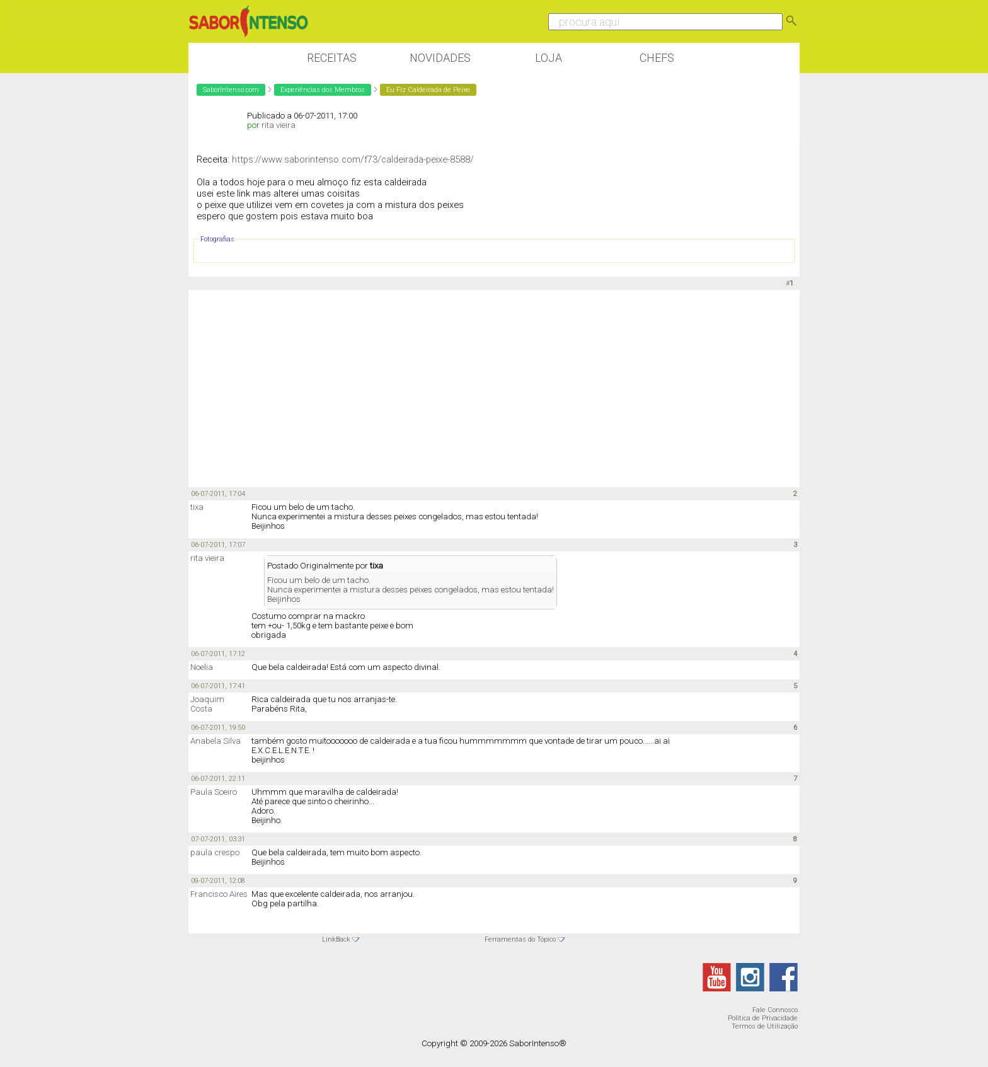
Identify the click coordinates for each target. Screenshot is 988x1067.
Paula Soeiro (213, 792)
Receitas (332, 57)
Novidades (440, 57)
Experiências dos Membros (322, 90)
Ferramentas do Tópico (520, 939)
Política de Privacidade (763, 1018)
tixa (197, 507)
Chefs (657, 57)
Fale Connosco (775, 1010)
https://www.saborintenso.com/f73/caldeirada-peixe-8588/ (353, 159)
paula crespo (214, 852)
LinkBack (336, 939)
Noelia (201, 667)
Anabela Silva (215, 741)
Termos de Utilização (765, 1026)
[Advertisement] (494, 387)
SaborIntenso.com (231, 90)
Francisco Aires (219, 894)
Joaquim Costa (207, 704)
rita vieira (278, 125)
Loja (548, 57)
